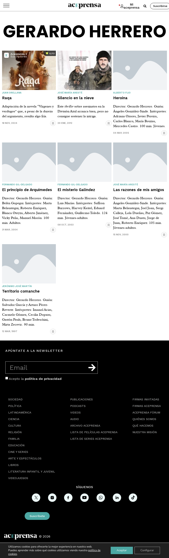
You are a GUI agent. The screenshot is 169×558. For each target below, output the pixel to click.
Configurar (147, 550)
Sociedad (15, 399)
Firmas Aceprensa (146, 406)
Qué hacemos (142, 425)
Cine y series (18, 451)
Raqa (7, 98)
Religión (15, 432)
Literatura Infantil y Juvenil (31, 471)
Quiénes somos (144, 419)
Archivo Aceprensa (85, 425)
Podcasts (78, 406)
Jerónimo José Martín (17, 286)
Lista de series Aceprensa (91, 438)
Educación (16, 445)
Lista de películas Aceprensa (93, 432)
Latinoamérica (19, 412)
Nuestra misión (144, 432)
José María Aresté (69, 92)
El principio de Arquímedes (27, 190)
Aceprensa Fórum (146, 412)
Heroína (120, 98)
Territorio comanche (21, 291)
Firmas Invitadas (145, 399)
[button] (145, 6)
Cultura (14, 425)
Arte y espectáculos (24, 458)
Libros (13, 465)
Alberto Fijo (122, 92)
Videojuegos (18, 478)
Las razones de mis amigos (138, 190)
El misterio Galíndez (76, 190)
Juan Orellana (12, 92)
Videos (75, 412)
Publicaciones (81, 399)
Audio (74, 419)
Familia (14, 438)
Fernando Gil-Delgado (17, 184)
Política (14, 406)
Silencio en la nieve (75, 98)
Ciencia (13, 419)
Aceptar (121, 550)
